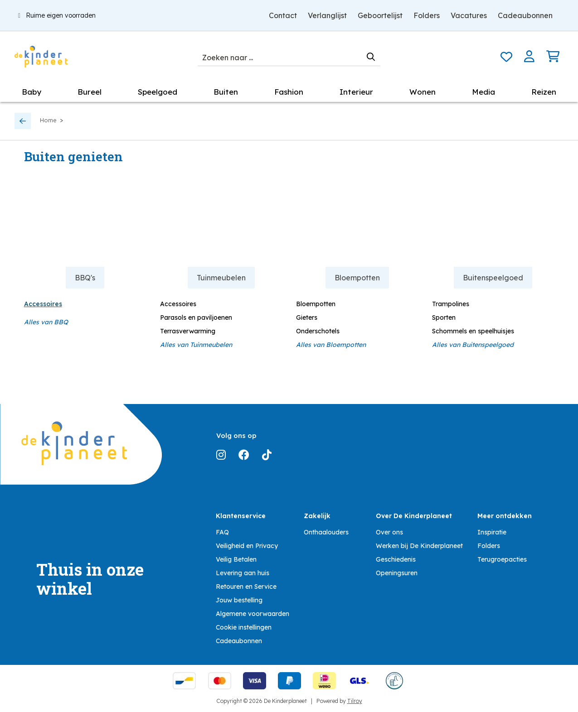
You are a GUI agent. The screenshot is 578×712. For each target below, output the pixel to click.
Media (483, 91)
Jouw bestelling (239, 600)
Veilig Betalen (236, 559)
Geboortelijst (380, 15)
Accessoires (43, 304)
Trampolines (450, 304)
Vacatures (469, 15)
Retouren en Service (246, 586)
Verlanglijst (327, 15)
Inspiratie (491, 532)
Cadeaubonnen (525, 15)
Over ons (389, 532)
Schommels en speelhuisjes (473, 331)
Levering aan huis (242, 573)
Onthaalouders (326, 532)
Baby (31, 91)
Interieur (356, 91)
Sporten (444, 317)
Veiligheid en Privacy (247, 546)
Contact (283, 15)
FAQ (222, 532)
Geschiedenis (396, 559)
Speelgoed (157, 91)
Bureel (90, 91)
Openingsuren (397, 573)
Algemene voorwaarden (252, 614)
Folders (426, 15)
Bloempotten (315, 304)
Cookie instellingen (244, 627)
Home (48, 120)
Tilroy (354, 701)
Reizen (543, 91)
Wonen (422, 91)
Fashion (288, 91)
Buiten (226, 91)
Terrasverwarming (187, 331)
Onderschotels (318, 331)
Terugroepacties (502, 559)
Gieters (306, 317)
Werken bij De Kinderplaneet (419, 546)
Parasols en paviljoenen (196, 317)
